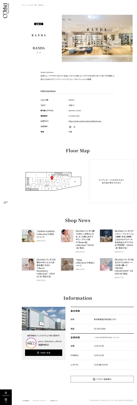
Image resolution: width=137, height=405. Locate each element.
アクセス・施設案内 (103, 379)
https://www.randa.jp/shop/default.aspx (85, 121)
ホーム (24, 5)
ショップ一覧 (32, 5)
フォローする (45, 352)
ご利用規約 (25, 400)
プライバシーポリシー (40, 400)
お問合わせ (54, 400)
